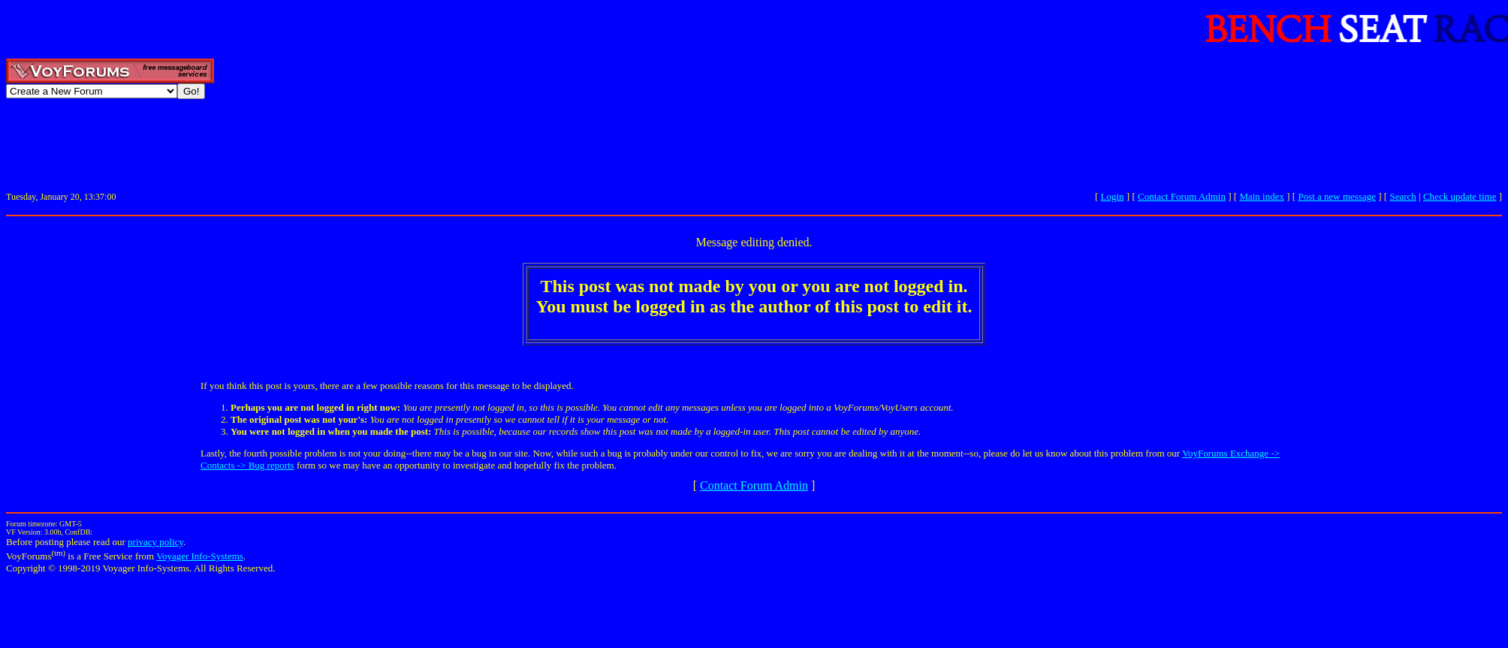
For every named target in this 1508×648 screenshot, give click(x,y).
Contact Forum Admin (1182, 196)
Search (1402, 196)
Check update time (1459, 196)
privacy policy (155, 541)
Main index (1261, 196)
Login (1112, 196)
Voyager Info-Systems (199, 556)
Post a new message (1337, 196)
